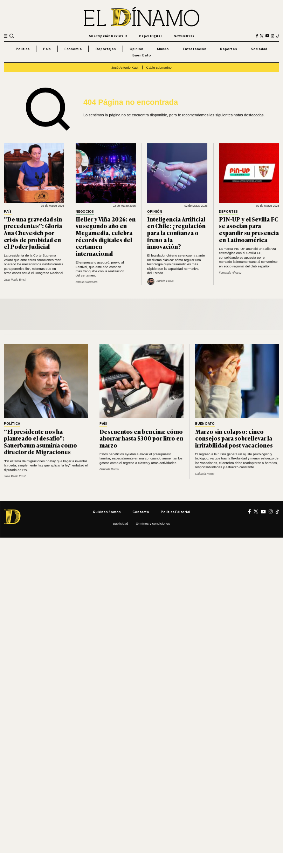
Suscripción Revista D (108, 35)
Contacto (140, 512)
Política (22, 49)
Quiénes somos (107, 512)
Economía (73, 49)
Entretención (194, 49)
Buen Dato (141, 55)
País (47, 49)
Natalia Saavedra (87, 282)
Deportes (228, 49)
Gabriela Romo (109, 469)
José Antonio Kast (124, 67)
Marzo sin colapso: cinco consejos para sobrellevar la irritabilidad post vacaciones (234, 438)
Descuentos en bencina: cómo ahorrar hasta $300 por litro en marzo (141, 438)
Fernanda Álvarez (230, 272)
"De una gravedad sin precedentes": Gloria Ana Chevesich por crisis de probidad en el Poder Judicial (33, 233)
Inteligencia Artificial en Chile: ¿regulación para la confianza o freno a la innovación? (176, 233)
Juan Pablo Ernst (15, 279)
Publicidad (120, 523)
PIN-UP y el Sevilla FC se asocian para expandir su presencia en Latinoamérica (249, 229)
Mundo (163, 49)
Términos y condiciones (153, 523)
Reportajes (106, 49)
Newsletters (184, 35)
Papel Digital (150, 35)
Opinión (136, 49)
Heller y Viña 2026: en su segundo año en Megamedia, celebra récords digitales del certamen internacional (106, 236)
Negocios (85, 211)
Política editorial (175, 512)
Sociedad (259, 49)
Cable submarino (159, 67)
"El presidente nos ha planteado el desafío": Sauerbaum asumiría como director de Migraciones (40, 441)
